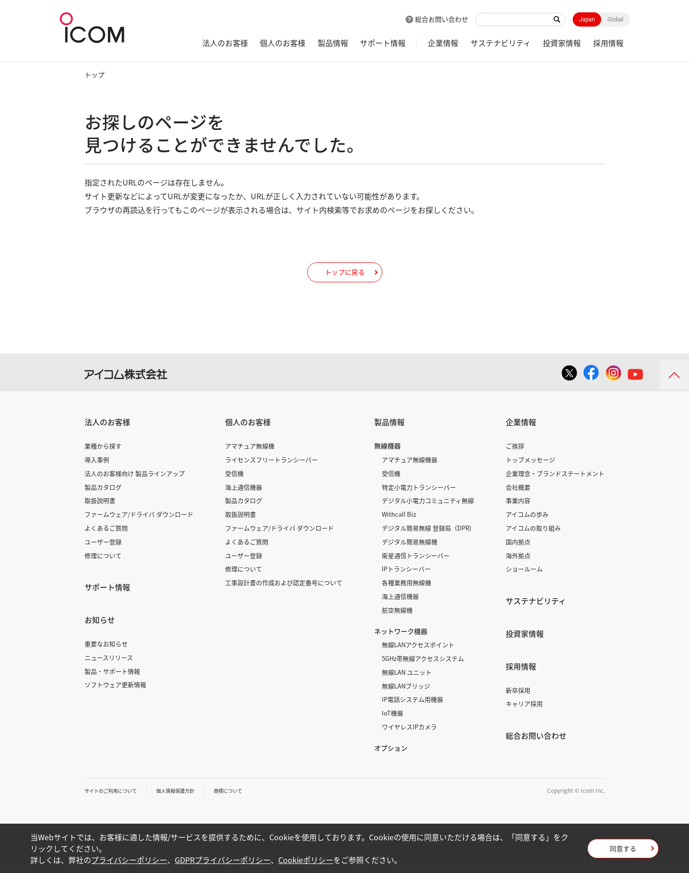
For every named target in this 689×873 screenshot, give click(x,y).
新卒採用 (518, 703)
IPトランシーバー (406, 582)
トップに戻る (345, 278)
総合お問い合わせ (441, 19)
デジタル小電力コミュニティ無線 (428, 514)
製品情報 (333, 42)
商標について (249, 803)
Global (615, 19)
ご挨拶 (515, 459)
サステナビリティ (501, 42)
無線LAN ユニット (407, 685)
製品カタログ (103, 500)
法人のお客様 (225, 42)
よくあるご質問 (106, 541)
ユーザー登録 (103, 554)
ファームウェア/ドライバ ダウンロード (139, 527)
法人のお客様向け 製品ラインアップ (135, 486)
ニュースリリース (109, 670)
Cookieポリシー (305, 859)
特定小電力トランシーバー (419, 500)
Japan (587, 19)
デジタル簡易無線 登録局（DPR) (426, 541)
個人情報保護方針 (189, 803)
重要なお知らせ (106, 656)
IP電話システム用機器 (412, 712)
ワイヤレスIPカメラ (409, 740)
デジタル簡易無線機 (409, 554)
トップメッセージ (530, 472)
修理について (103, 568)
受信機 (234, 486)
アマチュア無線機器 (409, 472)
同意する (623, 851)
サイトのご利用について (116, 803)
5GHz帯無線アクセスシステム (423, 672)
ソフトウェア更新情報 (115, 698)
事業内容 (518, 514)
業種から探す (103, 459)
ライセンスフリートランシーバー (271, 472)
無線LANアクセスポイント (418, 658)
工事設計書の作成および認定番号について (283, 596)
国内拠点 (518, 554)
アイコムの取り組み (533, 541)
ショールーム (524, 582)
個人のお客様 (282, 42)
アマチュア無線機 (249, 459)
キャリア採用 (524, 717)
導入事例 (97, 472)
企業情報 (443, 42)
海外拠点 (518, 568)
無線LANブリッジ (406, 699)
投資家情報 (562, 42)
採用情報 (608, 42)
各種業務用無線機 (406, 596)
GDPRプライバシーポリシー (223, 859)
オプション (390, 761)
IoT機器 (392, 726)
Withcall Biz (399, 527)
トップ (94, 74)
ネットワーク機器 (400, 644)
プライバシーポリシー (129, 859)
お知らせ (100, 633)
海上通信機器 (243, 500)
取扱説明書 (100, 514)
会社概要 (518, 500)
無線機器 (387, 459)
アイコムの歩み (527, 527)
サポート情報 (383, 42)
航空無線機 (397, 623)
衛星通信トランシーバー (416, 568)
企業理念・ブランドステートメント (555, 486)
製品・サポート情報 (112, 684)
